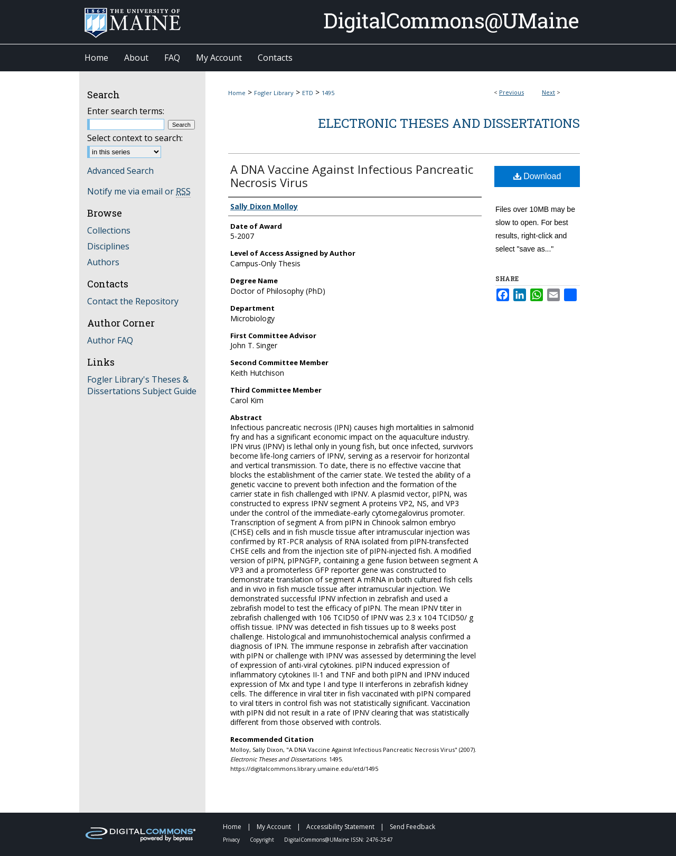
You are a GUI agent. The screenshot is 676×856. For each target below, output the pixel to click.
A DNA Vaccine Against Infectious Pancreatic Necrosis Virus (351, 175)
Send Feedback (412, 826)
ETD (307, 93)
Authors (103, 262)
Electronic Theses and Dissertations (449, 123)
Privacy (232, 839)
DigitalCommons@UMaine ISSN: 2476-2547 (338, 839)
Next (548, 92)
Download (537, 176)
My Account (275, 826)
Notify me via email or (139, 191)
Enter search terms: (125, 111)
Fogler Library (274, 93)
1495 (328, 93)
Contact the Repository (133, 301)
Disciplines (108, 246)
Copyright (263, 839)
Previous (511, 92)
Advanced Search (120, 170)
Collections (108, 230)
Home (237, 93)
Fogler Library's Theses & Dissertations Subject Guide (141, 385)
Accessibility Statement (341, 826)
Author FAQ (110, 340)
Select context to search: (135, 138)
